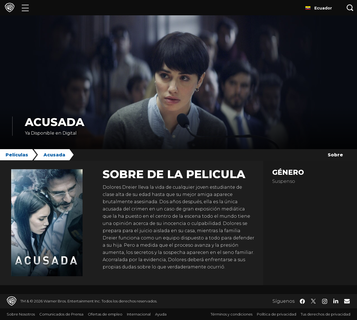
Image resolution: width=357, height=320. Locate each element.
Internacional (139, 314)
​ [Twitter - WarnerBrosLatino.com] (313, 301)
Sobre (335, 154)
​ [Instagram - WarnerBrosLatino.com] (324, 301)
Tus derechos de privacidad (325, 314)
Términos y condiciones (231, 314)
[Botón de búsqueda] (350, 7)
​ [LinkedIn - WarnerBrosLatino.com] (335, 301)
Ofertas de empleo (105, 314)
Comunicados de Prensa (61, 314)
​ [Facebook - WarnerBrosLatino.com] (302, 301)
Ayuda (161, 314)
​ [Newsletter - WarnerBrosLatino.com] (347, 301)
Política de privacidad (276, 314)
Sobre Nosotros (21, 314)
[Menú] (25, 7)
